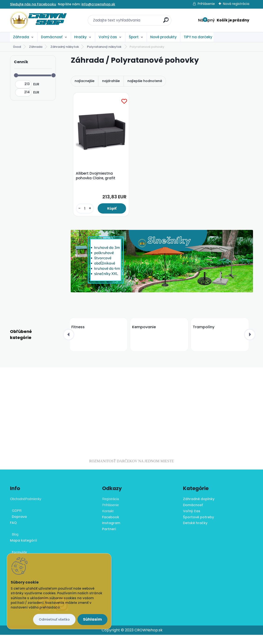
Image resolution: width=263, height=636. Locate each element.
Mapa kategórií (23, 541)
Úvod (17, 47)
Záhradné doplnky (198, 500)
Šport (134, 37)
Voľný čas (108, 37)
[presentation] (68, 336)
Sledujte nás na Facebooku (33, 4)
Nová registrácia (236, 3)
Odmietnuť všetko (54, 619)
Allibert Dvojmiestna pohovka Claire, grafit (96, 176)
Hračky (80, 37)
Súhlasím (92, 619)
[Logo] (38, 20)
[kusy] (85, 209)
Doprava (18, 517)
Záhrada (21, 37)
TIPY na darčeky (198, 37)
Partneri (109, 530)
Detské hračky (195, 524)
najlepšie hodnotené (144, 81)
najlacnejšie (84, 81)
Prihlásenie (206, 3)
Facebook (110, 518)
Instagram (111, 524)
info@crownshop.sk (98, 4)
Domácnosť (52, 37)
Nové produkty (163, 37)
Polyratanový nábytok (104, 47)
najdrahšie (111, 81)
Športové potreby (198, 518)
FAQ (13, 524)
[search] (166, 21)
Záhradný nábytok (64, 47)
